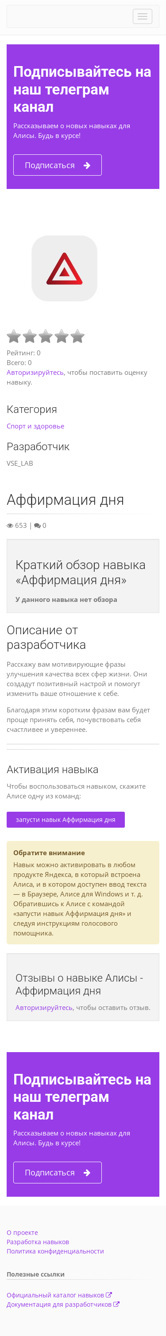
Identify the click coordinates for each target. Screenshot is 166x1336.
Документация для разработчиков (63, 1304)
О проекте (22, 1232)
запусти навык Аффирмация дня (66, 819)
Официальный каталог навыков (59, 1295)
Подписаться (57, 165)
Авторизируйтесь (35, 372)
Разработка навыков (38, 1242)
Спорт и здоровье (35, 425)
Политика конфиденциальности (55, 1251)
